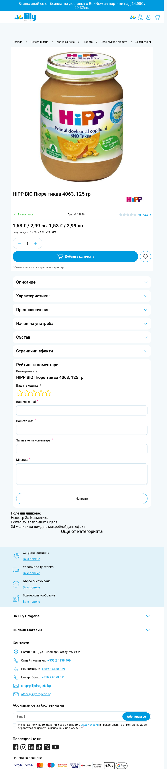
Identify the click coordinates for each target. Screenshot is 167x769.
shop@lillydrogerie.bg (36, 686)
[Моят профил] (148, 17)
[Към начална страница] (17, 42)
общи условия (90, 724)
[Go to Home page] (25, 17)
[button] (134, 199)
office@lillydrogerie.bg (36, 694)
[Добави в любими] (145, 256)
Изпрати (82, 498)
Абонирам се (136, 716)
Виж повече (31, 559)
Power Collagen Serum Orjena (34, 522)
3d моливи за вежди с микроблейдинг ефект (48, 527)
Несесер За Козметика (29, 518)
